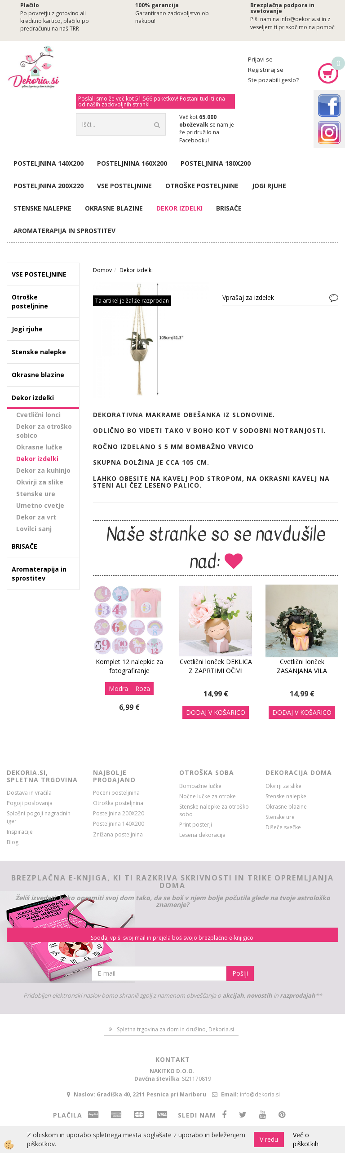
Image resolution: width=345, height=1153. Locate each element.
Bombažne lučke (200, 786)
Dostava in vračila (29, 793)
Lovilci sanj (34, 528)
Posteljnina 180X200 (216, 163)
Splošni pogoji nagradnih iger (39, 817)
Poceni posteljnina (116, 793)
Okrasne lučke (39, 447)
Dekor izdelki (179, 208)
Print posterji (195, 824)
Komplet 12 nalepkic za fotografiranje (129, 666)
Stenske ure (35, 493)
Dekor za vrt (36, 517)
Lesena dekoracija (202, 835)
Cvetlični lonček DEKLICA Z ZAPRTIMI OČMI (216, 666)
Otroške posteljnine (202, 185)
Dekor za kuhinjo (43, 470)
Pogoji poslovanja (30, 803)
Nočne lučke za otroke (207, 796)
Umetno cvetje (40, 505)
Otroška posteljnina (118, 803)
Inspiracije (20, 832)
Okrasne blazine (114, 208)
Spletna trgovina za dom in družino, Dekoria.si (175, 1029)
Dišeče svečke (283, 827)
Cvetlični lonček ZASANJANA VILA (302, 666)
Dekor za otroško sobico (44, 431)
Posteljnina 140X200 (48, 163)
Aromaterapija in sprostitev (64, 230)
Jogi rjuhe (269, 185)
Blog (12, 842)
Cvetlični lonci (38, 414)
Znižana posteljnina (118, 834)
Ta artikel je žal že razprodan (132, 300)
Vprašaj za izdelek (248, 297)
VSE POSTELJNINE (124, 185)
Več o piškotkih (305, 1139)
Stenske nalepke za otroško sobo (214, 810)
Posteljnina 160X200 (132, 163)
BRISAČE (229, 208)
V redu (269, 1139)
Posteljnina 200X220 (48, 185)
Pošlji (240, 973)
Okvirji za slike (39, 482)
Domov (102, 270)
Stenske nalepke (42, 208)
